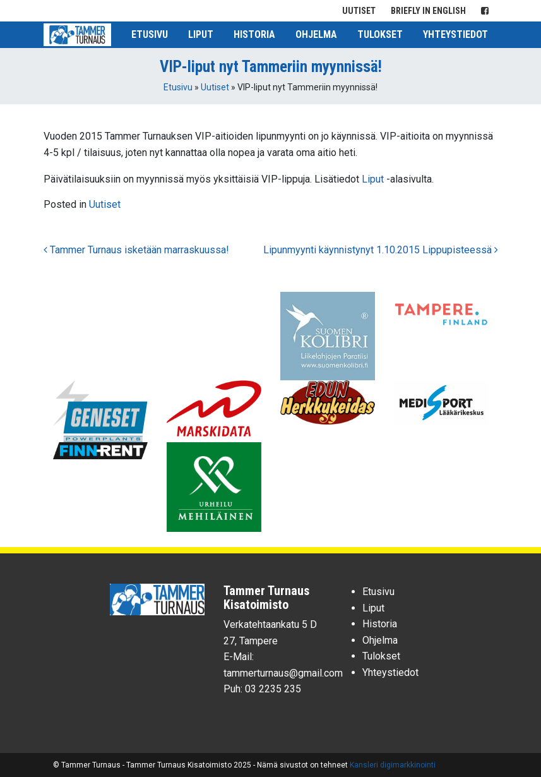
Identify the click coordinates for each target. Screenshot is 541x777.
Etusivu (149, 34)
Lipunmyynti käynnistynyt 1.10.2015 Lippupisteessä (380, 250)
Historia (254, 34)
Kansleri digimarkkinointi (393, 765)
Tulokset (380, 34)
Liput (200, 34)
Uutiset (359, 11)
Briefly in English (428, 11)
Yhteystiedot (455, 34)
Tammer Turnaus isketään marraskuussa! (136, 250)
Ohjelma (316, 34)
